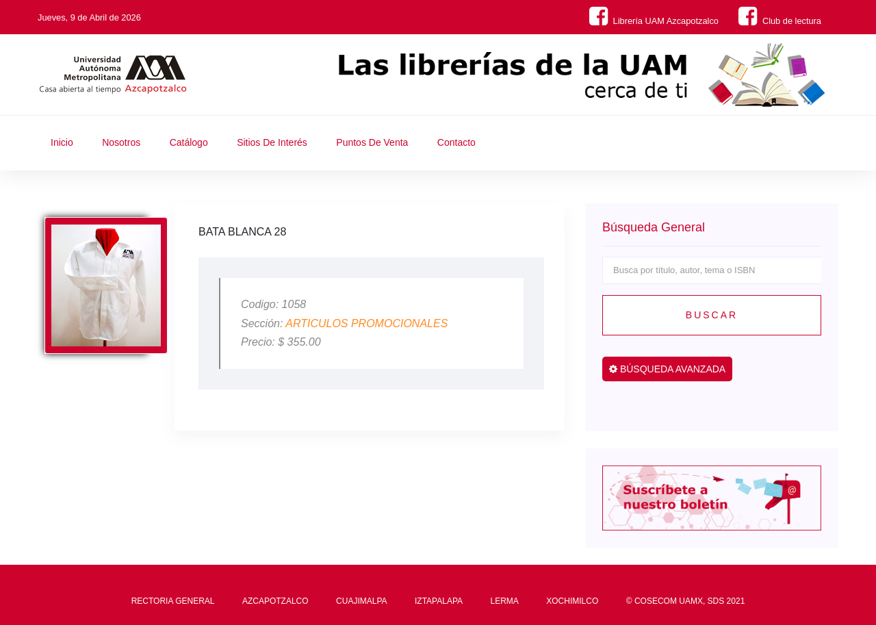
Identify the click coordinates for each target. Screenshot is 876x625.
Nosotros (121, 142)
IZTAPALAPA (439, 601)
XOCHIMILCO (572, 601)
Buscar (712, 314)
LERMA (504, 601)
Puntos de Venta (372, 142)
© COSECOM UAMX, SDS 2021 (685, 601)
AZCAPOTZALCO (275, 601)
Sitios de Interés (272, 142)
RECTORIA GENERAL (173, 601)
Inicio (62, 142)
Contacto (456, 142)
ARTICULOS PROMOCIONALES (366, 323)
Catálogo (189, 142)
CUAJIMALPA (361, 601)
